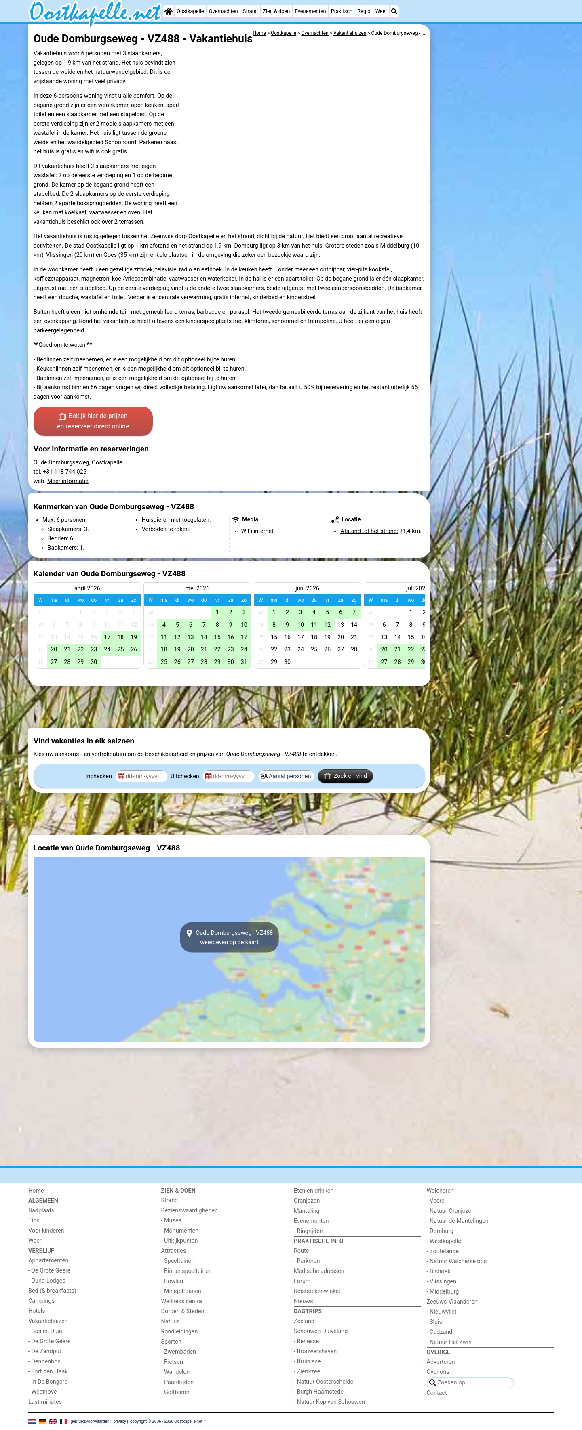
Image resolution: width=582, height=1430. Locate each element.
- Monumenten (180, 1230)
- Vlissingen (442, 1281)
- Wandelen (175, 1372)
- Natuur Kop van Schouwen (329, 1402)
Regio (363, 11)
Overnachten (223, 11)
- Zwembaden (178, 1351)
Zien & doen (276, 11)
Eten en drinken (313, 1190)
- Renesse (306, 1341)
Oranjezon (307, 1200)
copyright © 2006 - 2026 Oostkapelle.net (166, 1421)
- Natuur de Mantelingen (458, 1221)
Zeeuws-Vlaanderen (452, 1301)
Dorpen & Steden (183, 1311)
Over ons (438, 1372)
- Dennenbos (44, 1361)
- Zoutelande (443, 1251)
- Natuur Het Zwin (449, 1342)
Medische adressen (319, 1271)
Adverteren (441, 1362)
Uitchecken (185, 776)
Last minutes (45, 1402)
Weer (381, 11)
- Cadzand (440, 1332)
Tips (34, 1220)
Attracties (173, 1250)
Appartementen (48, 1260)
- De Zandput (44, 1351)
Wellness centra (181, 1301)
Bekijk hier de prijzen (93, 421)
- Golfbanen (176, 1392)
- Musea (171, 1220)
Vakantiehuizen (48, 1321)
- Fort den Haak (48, 1371)
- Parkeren (307, 1261)
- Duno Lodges (46, 1280)
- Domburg (440, 1231)
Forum (302, 1281)
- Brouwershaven (315, 1351)
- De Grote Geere (49, 1270)
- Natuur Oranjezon (451, 1210)
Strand (250, 11)
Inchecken (100, 776)
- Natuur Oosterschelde (323, 1381)
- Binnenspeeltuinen (186, 1271)
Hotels (36, 1311)
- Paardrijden (177, 1382)
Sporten (171, 1341)
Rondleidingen (179, 1331)
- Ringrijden (308, 1231)
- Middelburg (443, 1291)
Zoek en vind (345, 776)
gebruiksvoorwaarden (90, 1421)
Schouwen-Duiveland (321, 1331)
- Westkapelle (444, 1241)
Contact (437, 1393)
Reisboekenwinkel (317, 1291)
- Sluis (434, 1322)
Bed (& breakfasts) (52, 1290)
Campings (41, 1301)
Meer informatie (68, 481)
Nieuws (303, 1301)
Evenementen (310, 11)
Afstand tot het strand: (369, 531)
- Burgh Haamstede (319, 1391)
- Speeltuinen (178, 1261)
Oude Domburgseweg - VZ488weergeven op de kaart (229, 937)
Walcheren (440, 1190)
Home (36, 1190)
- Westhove (42, 1391)
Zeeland (304, 1321)
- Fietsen (172, 1362)
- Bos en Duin (45, 1331)
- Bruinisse (307, 1361)
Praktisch (341, 11)
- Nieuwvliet (442, 1311)
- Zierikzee (307, 1371)
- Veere (436, 1200)
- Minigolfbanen (181, 1291)
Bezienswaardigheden (189, 1210)
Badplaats (41, 1210)
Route (301, 1250)
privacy (119, 1421)
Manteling (307, 1210)
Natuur (170, 1321)
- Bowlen (172, 1281)
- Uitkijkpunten (179, 1240)
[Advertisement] (493, 210)
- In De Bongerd (47, 1381)
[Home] (168, 11)
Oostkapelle (190, 11)
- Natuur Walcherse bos (457, 1261)
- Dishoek (439, 1271)
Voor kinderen (46, 1230)
